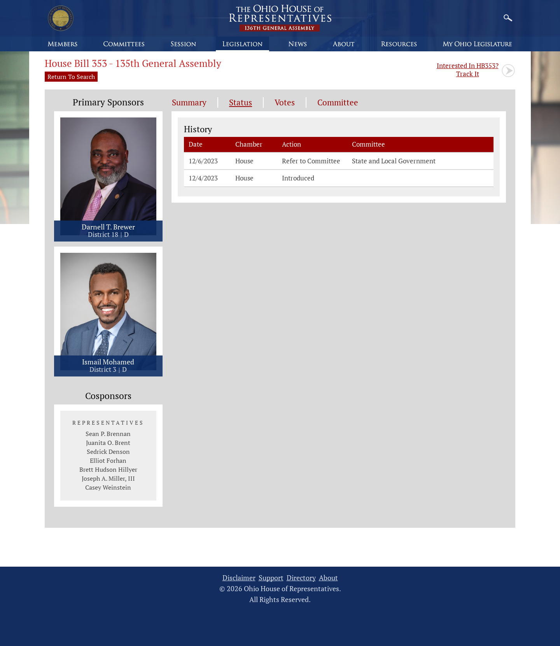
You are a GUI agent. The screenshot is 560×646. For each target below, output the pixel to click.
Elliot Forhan (108, 460)
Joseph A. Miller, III (108, 478)
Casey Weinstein (108, 487)
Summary (189, 102)
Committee (337, 102)
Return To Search (71, 76)
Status (240, 102)
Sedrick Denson (108, 451)
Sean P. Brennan (108, 433)
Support (271, 578)
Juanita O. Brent (108, 442)
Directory (301, 578)
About (328, 578)
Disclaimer (239, 578)
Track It (468, 69)
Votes (285, 102)
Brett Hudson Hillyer (108, 469)
